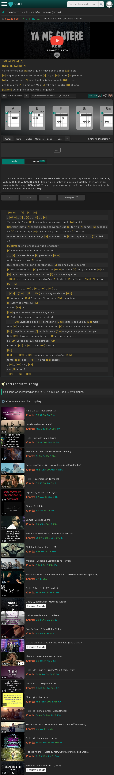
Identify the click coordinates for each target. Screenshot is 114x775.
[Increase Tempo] (26, 96)
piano (18, 139)
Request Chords (36, 606)
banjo (49, 139)
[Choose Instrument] (67, 138)
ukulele (29, 139)
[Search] (101, 4)
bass (60, 139)
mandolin (39, 139)
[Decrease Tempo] (4, 96)
